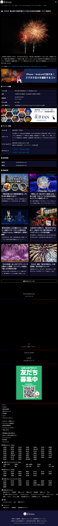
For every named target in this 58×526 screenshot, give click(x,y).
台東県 (27, 473)
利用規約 (4, 413)
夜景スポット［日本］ (9, 445)
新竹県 (42, 471)
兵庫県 (42, 453)
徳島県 (4, 457)
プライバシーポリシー (7, 417)
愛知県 (50, 451)
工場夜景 (14, 492)
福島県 (50, 447)
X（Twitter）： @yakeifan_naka (20, 149)
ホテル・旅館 (16, 496)
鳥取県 (20, 455)
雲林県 (27, 482)
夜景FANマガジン (8, 490)
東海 (4, 466)
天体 (57, 494)
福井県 (42, 451)
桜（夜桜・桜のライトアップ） (10, 494)
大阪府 (27, 453)
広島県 (42, 455)
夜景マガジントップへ (29, 281)
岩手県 (20, 447)
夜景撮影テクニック (22, 507)
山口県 (50, 455)
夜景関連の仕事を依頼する (8, 433)
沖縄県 (35, 459)
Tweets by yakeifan (29, 352)
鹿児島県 (28, 459)
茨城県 (4, 449)
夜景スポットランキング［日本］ (13, 462)
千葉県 (50, 449)
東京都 (27, 449)
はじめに (4, 407)
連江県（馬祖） (37, 484)
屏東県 (20, 473)
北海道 (4, 447)
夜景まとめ (29, 492)
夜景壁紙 (14, 507)
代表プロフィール (6, 411)
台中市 (50, 471)
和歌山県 (13, 455)
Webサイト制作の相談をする (9, 435)
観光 (4, 496)
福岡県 (35, 457)
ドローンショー (50, 494)
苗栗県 (50, 473)
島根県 (27, 455)
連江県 (35, 475)
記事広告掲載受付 (6, 425)
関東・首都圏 (29, 464)
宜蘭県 (4, 475)
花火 (48, 492)
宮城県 (27, 447)
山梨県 (12, 451)
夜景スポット (6, 492)
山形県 (42, 447)
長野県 (20, 451)
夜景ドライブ (21, 502)
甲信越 (38, 464)
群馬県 (20, 449)
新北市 (12, 471)
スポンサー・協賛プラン (8, 421)
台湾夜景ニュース (36, 496)
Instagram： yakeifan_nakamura (20, 152)
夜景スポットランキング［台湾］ (13, 478)
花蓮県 (12, 475)
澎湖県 (20, 475)
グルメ (9, 496)
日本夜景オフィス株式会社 (25, 521)
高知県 (27, 457)
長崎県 (50, 457)
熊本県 (4, 459)
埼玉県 (42, 449)
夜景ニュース (21, 492)
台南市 (4, 473)
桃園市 (20, 471)
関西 (16, 466)
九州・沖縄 (51, 466)
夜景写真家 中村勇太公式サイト (20, 143)
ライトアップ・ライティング (37, 494)
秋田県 (35, 447)
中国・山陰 (28, 466)
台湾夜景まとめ (46, 496)
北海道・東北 (6, 464)
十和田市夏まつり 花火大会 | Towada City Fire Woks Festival (29, 105)
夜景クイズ (42, 492)
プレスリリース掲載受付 (8, 423)
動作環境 (4, 439)
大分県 (12, 459)
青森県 (12, 447)
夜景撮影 (36, 492)
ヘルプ (4, 415)
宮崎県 (20, 459)
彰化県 (35, 473)
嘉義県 (35, 482)
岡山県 (35, 455)
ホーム (4, 404)
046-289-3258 (28, 519)
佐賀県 (42, 457)
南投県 (42, 473)
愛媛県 (20, 457)
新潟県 (4, 451)
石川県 (35, 451)
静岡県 (12, 453)
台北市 (4, 471)
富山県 (27, 451)
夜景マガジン (6, 507)
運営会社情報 (5, 409)
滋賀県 (50, 453)
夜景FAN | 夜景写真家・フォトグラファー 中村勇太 (25, 145)
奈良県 (4, 455)
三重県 (20, 453)
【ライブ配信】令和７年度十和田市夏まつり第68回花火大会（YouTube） (28, 66)
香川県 (12, 457)
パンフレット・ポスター (8, 427)
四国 (38, 466)
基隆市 (27, 471)
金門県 (27, 475)
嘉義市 (4, 486)
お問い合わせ (5, 429)
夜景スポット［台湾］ (9, 469)
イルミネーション (24, 494)
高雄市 (12, 473)
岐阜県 (4, 453)
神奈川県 (35, 449)
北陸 (50, 464)
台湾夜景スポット (25, 496)
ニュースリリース (6, 437)
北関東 (16, 464)
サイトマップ (5, 441)
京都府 (35, 453)
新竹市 (35, 471)
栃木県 (12, 449)
